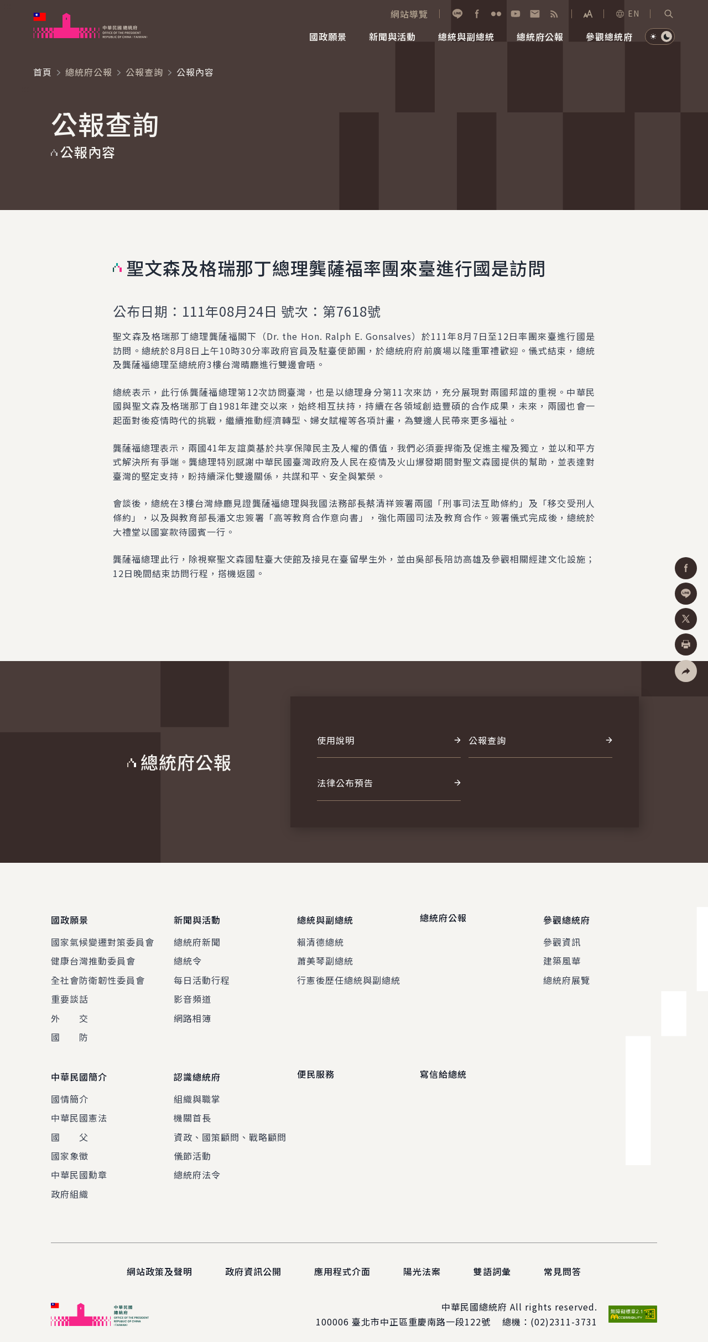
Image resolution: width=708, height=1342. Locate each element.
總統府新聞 (197, 937)
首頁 (42, 71)
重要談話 (69, 994)
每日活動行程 (202, 975)
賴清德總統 (320, 937)
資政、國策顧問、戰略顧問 (230, 1128)
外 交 (69, 1013)
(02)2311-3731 (563, 1312)
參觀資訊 (562, 937)
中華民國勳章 (79, 1165)
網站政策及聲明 (159, 1262)
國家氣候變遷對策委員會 (102, 937)
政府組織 (69, 1185)
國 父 (69, 1128)
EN (627, 13)
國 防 (69, 1032)
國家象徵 (69, 1147)
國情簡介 (69, 1090)
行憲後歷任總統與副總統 (348, 975)
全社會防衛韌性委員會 (98, 975)
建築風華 (562, 956)
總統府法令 (197, 1165)
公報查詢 (144, 71)
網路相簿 (192, 1013)
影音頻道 (192, 994)
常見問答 (562, 1262)
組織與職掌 (197, 1090)
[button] (669, 14)
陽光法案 (422, 1262)
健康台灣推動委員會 (93, 956)
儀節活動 (192, 1147)
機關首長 (192, 1108)
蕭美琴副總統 (325, 956)
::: (7, 6)
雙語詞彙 (492, 1262)
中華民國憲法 (79, 1108)
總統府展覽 (566, 975)
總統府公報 (88, 71)
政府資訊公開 (253, 1262)
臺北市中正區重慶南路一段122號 (421, 1312)
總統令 (188, 956)
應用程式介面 (342, 1262)
